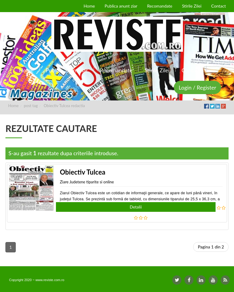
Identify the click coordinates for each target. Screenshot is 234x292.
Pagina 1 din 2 (211, 246)
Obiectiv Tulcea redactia (64, 105)
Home (13, 105)
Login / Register (197, 87)
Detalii (136, 206)
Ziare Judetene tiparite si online (87, 181)
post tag (31, 105)
